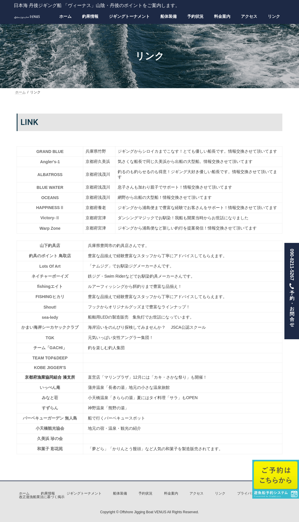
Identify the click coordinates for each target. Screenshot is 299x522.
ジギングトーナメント (84, 493)
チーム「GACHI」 (50, 347)
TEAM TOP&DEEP (49, 358)
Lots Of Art (50, 266)
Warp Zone (49, 228)
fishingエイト (50, 286)
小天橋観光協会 (50, 428)
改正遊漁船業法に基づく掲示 (42, 497)
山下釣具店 (50, 245)
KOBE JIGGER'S (50, 367)
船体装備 (120, 493)
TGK (50, 337)
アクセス (197, 493)
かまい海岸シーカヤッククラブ (50, 327)
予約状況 (145, 493)
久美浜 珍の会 (50, 438)
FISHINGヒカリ (50, 296)
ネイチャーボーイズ (50, 276)
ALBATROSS (49, 174)
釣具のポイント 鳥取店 (50, 255)
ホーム (24, 493)
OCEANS (50, 197)
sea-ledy (50, 317)
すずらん (50, 408)
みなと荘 (50, 397)
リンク (220, 493)
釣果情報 (48, 493)
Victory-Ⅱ (50, 217)
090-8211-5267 (292, 291)
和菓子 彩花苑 (50, 448)
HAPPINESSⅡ (50, 207)
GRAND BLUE (49, 151)
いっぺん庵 (50, 387)
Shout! (50, 307)
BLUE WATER (49, 187)
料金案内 (171, 493)
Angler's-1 (50, 161)
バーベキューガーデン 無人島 (50, 418)
